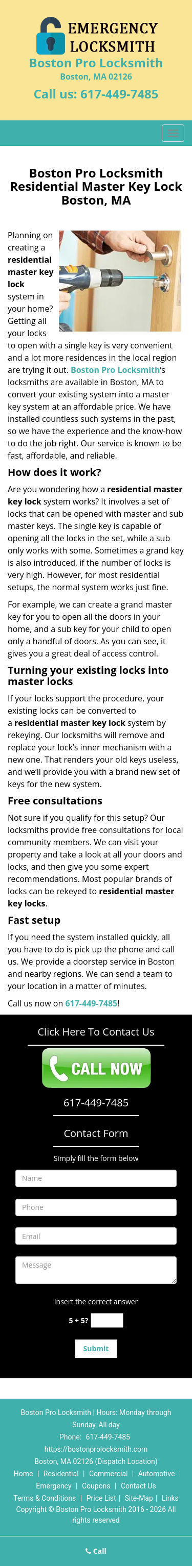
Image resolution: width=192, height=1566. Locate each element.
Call (96, 1551)
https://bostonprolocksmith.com (96, 1449)
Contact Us (138, 1486)
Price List (101, 1498)
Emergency (53, 1486)
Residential (61, 1474)
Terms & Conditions (44, 1498)
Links (170, 1498)
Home (23, 1474)
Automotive (156, 1474)
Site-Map (139, 1498)
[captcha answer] (107, 1320)
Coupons (96, 1486)
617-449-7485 (119, 93)
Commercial (108, 1474)
